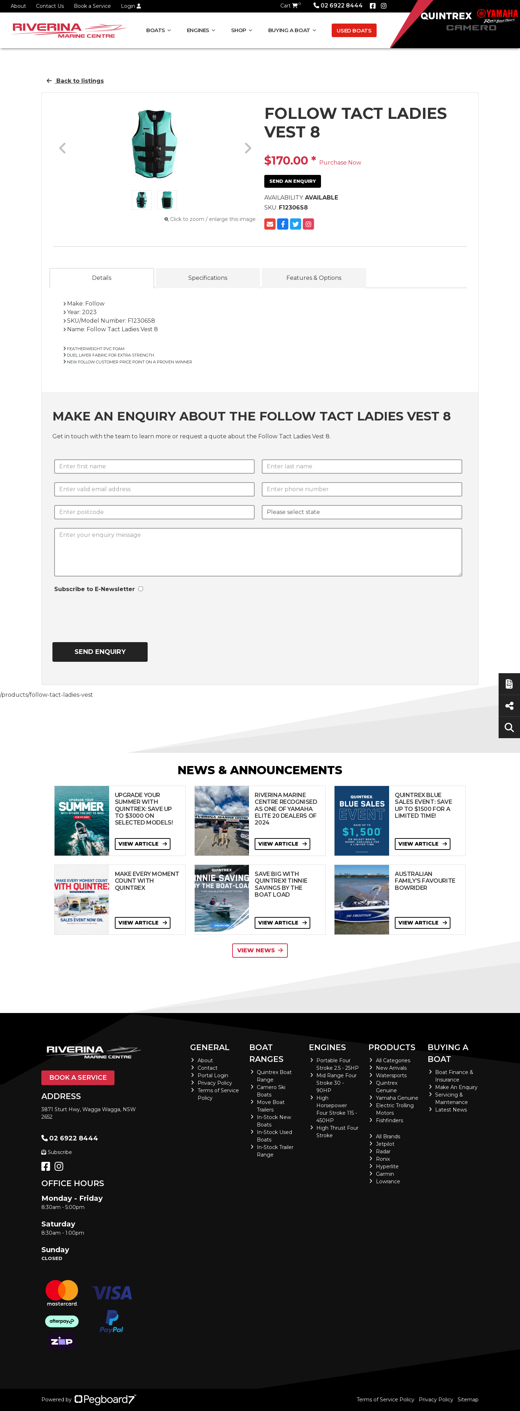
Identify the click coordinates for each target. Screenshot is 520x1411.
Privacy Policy (215, 1083)
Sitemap (468, 1399)
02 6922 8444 (338, 5)
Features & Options (313, 277)
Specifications (207, 277)
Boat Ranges (266, 1053)
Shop (239, 30)
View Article (142, 844)
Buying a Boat (289, 30)
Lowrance (388, 1181)
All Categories (393, 1060)
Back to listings (75, 80)
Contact (208, 1068)
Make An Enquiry (456, 1087)
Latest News (451, 1110)
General (210, 1047)
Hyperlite (387, 1166)
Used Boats (354, 30)
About (18, 6)
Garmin (385, 1174)
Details (101, 277)
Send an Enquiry (292, 181)
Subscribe (56, 1152)
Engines (198, 30)
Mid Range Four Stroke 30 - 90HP (336, 1083)
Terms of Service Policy (385, 1399)
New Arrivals (391, 1068)
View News (260, 950)
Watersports (391, 1075)
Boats (155, 30)
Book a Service (92, 6)
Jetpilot (385, 1144)
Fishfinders (389, 1120)
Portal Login (213, 1075)
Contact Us (50, 6)
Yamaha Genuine (397, 1098)
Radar (383, 1151)
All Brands (388, 1136)
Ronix (383, 1159)
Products (392, 1047)
